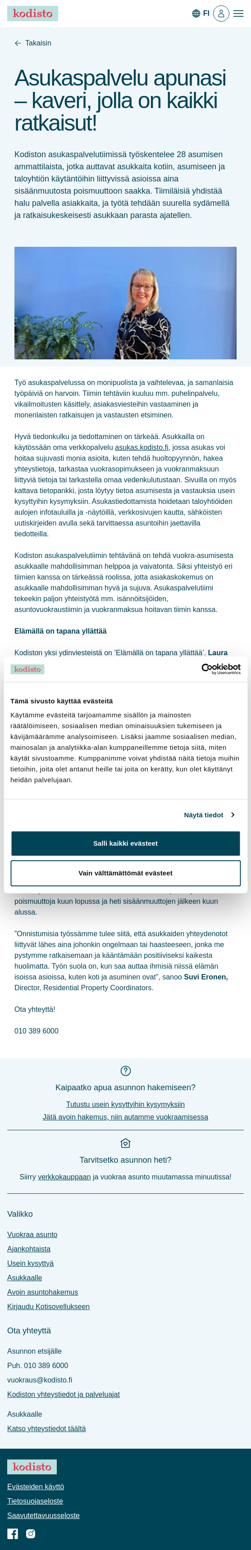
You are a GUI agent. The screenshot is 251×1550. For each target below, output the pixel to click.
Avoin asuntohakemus (42, 1292)
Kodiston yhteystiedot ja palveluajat (63, 1394)
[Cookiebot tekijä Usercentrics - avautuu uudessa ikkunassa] (201, 669)
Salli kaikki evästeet (125, 843)
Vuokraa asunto (32, 1234)
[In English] (201, 13)
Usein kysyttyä (30, 1263)
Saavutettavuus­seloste (43, 1515)
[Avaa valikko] (238, 13)
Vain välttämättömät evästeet (125, 873)
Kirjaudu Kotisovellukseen (48, 1306)
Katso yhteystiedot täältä (46, 1428)
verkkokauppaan (64, 1177)
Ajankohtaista (28, 1249)
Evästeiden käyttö (35, 1487)
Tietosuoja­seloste (35, 1501)
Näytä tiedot (204, 815)
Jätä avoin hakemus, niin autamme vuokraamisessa (125, 1117)
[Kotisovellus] (221, 13)
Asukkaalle (24, 1278)
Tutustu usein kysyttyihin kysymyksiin (125, 1104)
